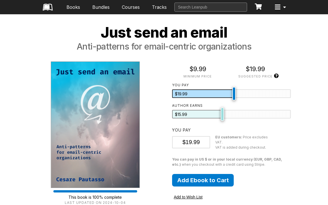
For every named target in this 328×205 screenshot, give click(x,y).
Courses (131, 7)
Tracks (159, 7)
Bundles (101, 7)
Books (73, 7)
